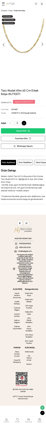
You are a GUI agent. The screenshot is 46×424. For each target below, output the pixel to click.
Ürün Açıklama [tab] (8, 162)
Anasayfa (4, 10)
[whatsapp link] (42, 408)
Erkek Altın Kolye (19, 10)
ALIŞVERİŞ (17, 289)
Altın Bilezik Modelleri (29, 320)
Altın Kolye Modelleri (29, 336)
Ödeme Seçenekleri (17, 327)
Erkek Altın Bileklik (29, 300)
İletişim (29, 364)
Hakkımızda (29, 352)
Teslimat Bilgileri (17, 309)
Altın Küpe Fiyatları (29, 307)
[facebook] (19, 223)
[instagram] (26, 223)
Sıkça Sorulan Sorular (17, 354)
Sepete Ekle (23, 131)
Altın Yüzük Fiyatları (29, 342)
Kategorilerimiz (31, 289)
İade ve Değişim (17, 321)
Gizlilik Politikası (17, 303)
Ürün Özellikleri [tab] (25, 162)
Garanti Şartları (17, 315)
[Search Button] (36, 3)
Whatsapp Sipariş (23, 146)
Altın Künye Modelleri (29, 328)
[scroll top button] (42, 413)
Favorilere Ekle (23, 138)
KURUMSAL (30, 347)
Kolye (10, 10)
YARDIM (17, 347)
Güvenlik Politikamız (17, 361)
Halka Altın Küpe (29, 313)
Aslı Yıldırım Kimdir (29, 358)
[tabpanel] (23, 185)
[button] (42, 44)
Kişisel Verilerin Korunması (17, 295)
